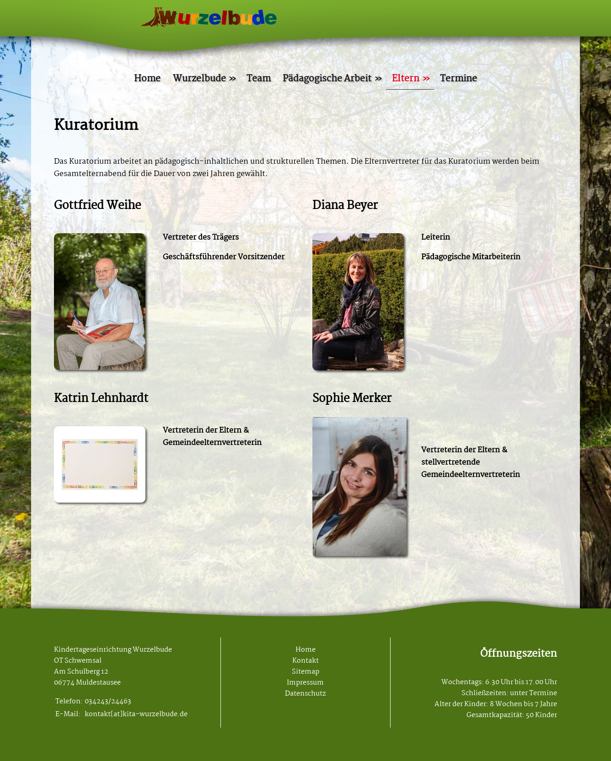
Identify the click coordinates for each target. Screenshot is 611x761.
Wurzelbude (199, 78)
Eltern (405, 78)
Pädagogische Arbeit (327, 78)
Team (259, 78)
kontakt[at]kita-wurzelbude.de (136, 714)
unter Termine (533, 693)
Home (147, 78)
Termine (458, 78)
